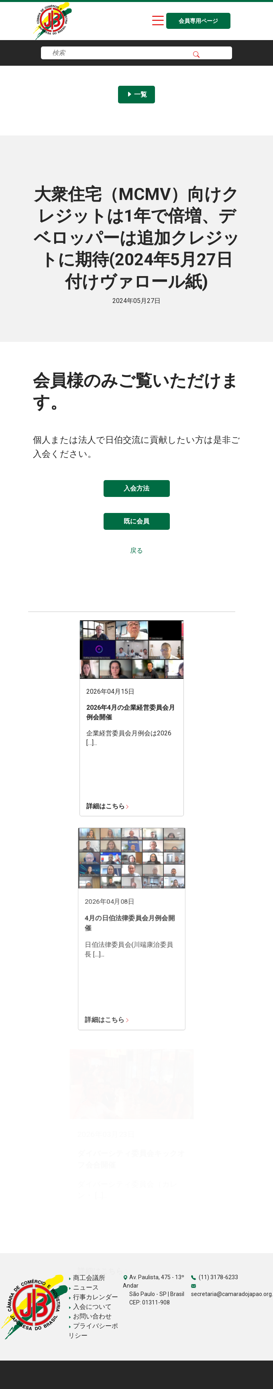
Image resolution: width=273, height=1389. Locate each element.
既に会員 (136, 521)
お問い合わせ (90, 1316)
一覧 (136, 94)
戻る (136, 550)
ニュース (83, 1287)
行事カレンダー (93, 1297)
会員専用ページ (198, 21)
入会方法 (136, 488)
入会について (90, 1306)
